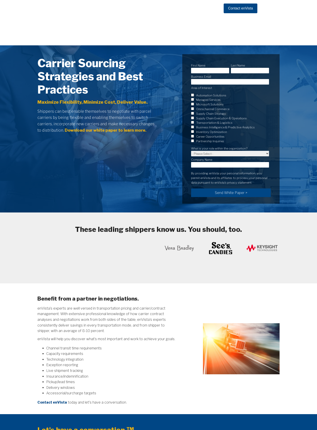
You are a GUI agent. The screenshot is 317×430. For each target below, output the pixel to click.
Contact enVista (240, 8)
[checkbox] (230, 96)
